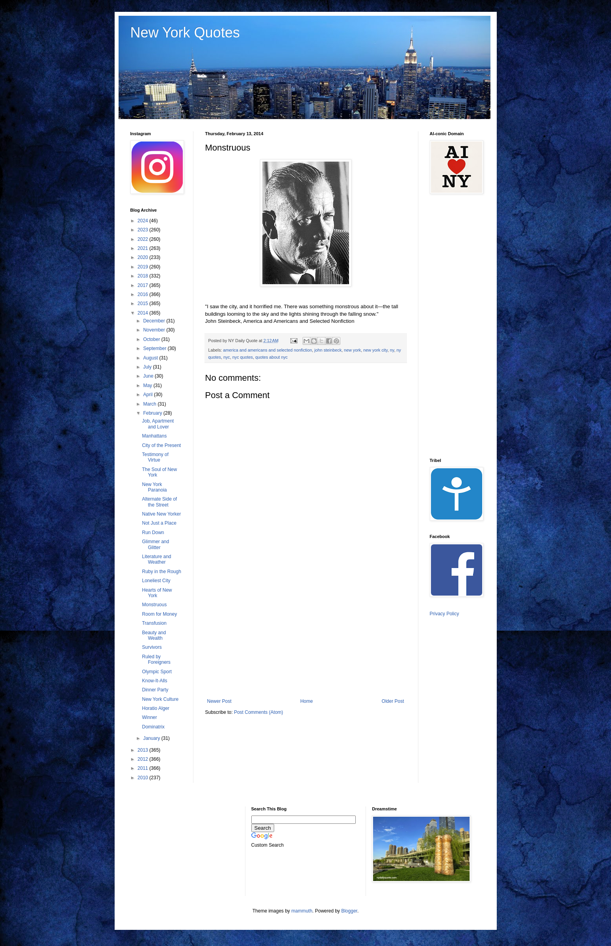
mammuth (301, 911)
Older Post (393, 701)
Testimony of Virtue (155, 457)
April (148, 394)
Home (306, 701)
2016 (143, 294)
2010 (143, 777)
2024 (143, 220)
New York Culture (160, 699)
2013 (143, 750)
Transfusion (154, 623)
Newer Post (219, 701)
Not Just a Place (159, 523)
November (154, 330)
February (153, 413)
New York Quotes (185, 32)
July (148, 367)
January (152, 738)
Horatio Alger (155, 708)
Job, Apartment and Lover (158, 423)
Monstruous (154, 604)
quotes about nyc (271, 357)
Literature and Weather (156, 559)
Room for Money (159, 614)
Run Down (153, 532)
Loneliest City (156, 580)
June (148, 376)
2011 (143, 768)
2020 (143, 257)
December (154, 321)
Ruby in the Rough (161, 571)
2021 (143, 248)
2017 (143, 285)
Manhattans (154, 436)
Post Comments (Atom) (258, 712)
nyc (226, 357)
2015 (143, 303)
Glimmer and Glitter (155, 544)
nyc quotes (242, 357)
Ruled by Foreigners (156, 659)
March (150, 404)
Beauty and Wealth (154, 635)
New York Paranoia (154, 487)
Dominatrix (153, 727)
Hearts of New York (157, 592)
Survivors (152, 647)
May (148, 385)
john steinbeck (328, 350)
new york (352, 350)
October (152, 339)
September (155, 348)
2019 (143, 267)
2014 (143, 313)
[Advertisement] (306, 633)
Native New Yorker (161, 514)
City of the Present (161, 445)
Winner (149, 717)
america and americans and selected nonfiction (267, 350)
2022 (143, 239)
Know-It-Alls (154, 680)
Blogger (349, 911)
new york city (375, 350)
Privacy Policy (444, 613)
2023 (143, 230)
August (151, 358)
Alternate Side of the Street (159, 501)
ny (392, 350)
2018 (143, 276)
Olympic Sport (156, 671)
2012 (143, 759)
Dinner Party (155, 690)
